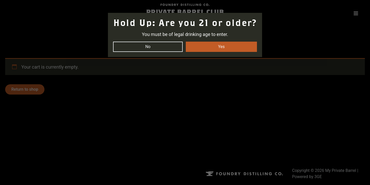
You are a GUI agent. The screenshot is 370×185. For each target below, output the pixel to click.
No (148, 46)
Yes (221, 46)
